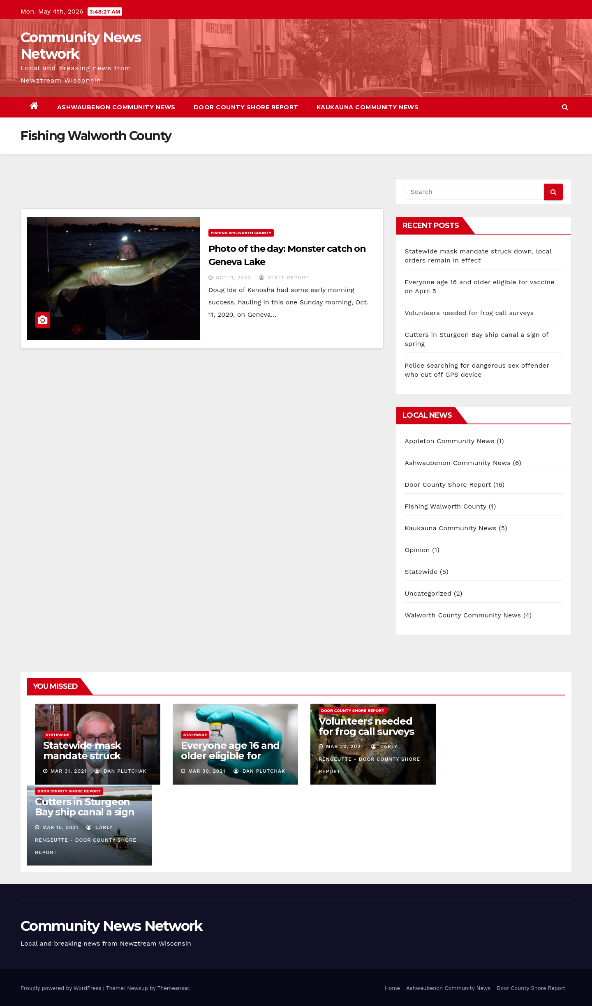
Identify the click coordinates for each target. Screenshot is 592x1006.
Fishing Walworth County (241, 232)
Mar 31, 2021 (69, 771)
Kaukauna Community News (368, 107)
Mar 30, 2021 (206, 771)
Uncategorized (428, 593)
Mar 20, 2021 (344, 746)
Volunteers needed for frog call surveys (469, 313)
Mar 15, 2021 (60, 827)
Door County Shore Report (246, 107)
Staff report (284, 278)
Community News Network (81, 45)
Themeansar (173, 988)
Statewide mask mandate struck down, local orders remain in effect (87, 760)
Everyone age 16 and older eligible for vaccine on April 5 (230, 755)
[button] (565, 107)
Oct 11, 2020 (233, 278)
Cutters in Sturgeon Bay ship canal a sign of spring (84, 812)
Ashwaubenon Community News (116, 107)
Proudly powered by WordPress (62, 988)
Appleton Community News (449, 441)
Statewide (421, 572)
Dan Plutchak (120, 771)
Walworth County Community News (463, 615)
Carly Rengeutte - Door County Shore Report (369, 759)
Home (392, 988)
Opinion (417, 550)
